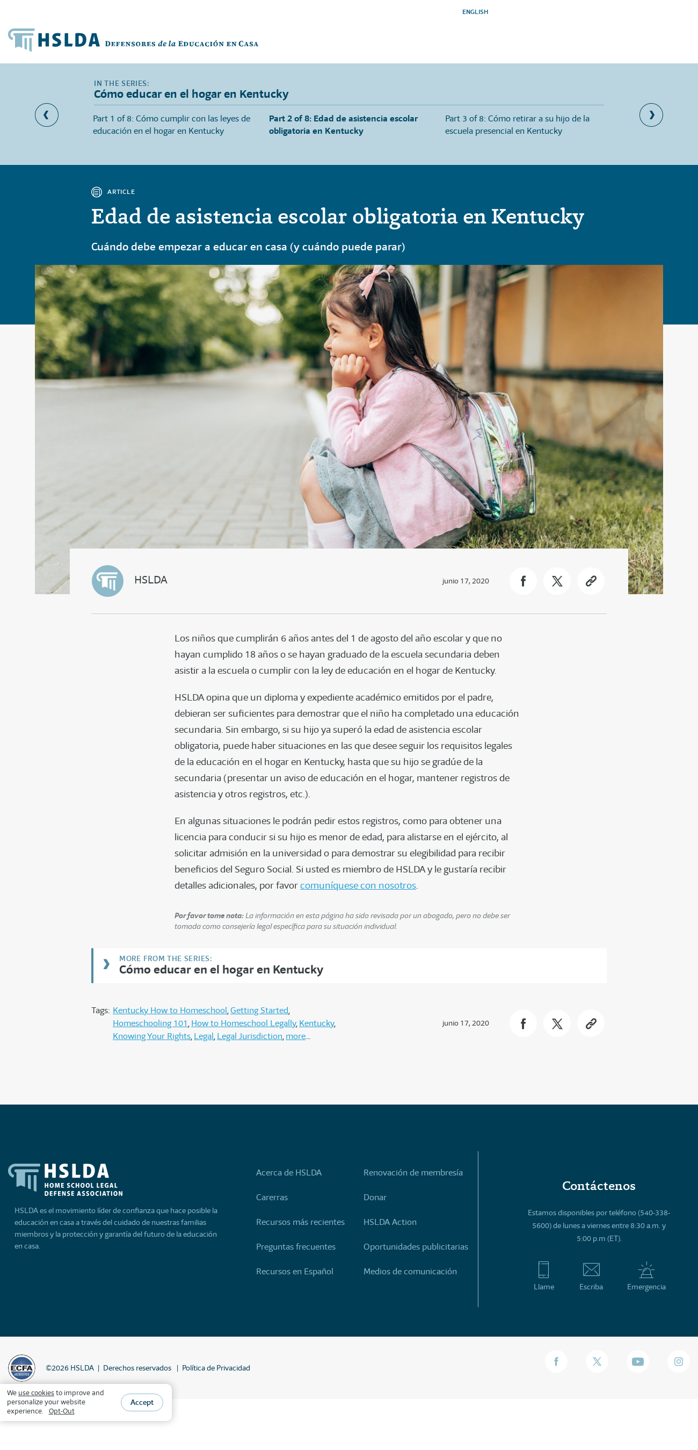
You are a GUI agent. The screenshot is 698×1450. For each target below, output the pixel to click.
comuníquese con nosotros (358, 885)
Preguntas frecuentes (296, 1246)
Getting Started (259, 1010)
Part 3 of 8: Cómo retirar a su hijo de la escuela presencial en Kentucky (517, 124)
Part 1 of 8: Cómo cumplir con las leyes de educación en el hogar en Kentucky (171, 124)
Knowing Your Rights (152, 1036)
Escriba (591, 1276)
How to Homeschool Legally (243, 1023)
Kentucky (316, 1023)
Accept (142, 1402)
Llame (543, 1276)
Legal (204, 1036)
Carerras (272, 1197)
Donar (375, 1197)
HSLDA (151, 580)
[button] (523, 581)
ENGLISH (475, 12)
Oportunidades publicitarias (415, 1246)
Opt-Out (62, 1411)
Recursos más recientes (300, 1222)
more (296, 1036)
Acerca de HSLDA (289, 1172)
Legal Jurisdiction (249, 1036)
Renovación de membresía (413, 1172)
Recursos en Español (294, 1271)
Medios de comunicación (410, 1271)
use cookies (36, 1392)
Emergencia (646, 1276)
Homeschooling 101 (150, 1023)
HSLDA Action (390, 1222)
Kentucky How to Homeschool (170, 1010)
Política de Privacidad (216, 1368)
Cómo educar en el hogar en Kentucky (221, 969)
